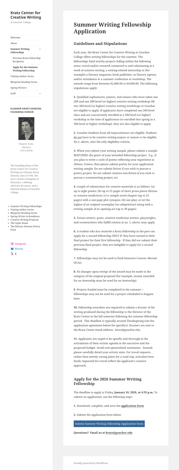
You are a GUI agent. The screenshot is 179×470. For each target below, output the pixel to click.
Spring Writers (18, 87)
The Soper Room (19, 223)
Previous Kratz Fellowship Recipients (27, 60)
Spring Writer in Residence (25, 216)
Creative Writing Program (24, 219)
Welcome (15, 37)
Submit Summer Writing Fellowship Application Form (109, 424)
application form (132, 406)
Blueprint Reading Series (23, 82)
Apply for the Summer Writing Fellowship (25, 69)
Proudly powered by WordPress (91, 463)
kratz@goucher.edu (119, 432)
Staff (13, 93)
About (13, 43)
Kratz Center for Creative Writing (25, 15)
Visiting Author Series (22, 76)
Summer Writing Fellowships (20, 50)
